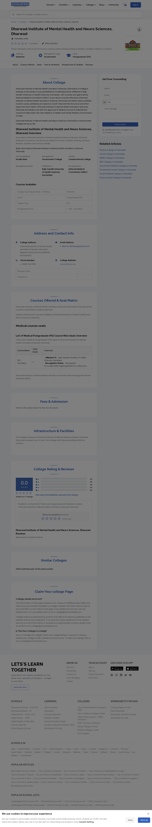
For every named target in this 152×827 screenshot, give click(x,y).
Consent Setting (86, 822)
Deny (130, 820)
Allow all (144, 820)
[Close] (148, 814)
